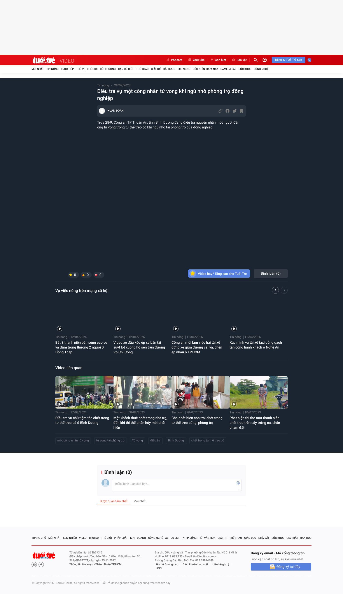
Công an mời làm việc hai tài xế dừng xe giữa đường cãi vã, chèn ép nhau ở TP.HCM (197, 347)
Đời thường (108, 69)
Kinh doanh (138, 537)
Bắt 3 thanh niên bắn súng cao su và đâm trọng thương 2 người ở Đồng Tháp (81, 347)
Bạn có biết (126, 69)
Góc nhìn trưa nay (205, 69)
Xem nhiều (70, 537)
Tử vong (137, 440)
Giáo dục (250, 537)
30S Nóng (184, 69)
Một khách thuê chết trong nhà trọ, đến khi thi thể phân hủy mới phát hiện (140, 423)
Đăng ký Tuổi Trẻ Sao (288, 60)
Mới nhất (38, 69)
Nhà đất (264, 537)
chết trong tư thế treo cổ (207, 440)
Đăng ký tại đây (288, 567)
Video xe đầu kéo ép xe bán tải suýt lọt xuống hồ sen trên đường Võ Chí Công (139, 347)
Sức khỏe (245, 69)
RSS (159, 568)
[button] (275, 291)
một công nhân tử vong (73, 440)
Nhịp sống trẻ (192, 537)
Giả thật (292, 537)
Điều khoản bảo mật (195, 564)
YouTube (196, 60)
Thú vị (80, 69)
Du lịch (175, 537)
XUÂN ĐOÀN (116, 110)
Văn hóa (209, 537)
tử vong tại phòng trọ (110, 440)
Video (82, 537)
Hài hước (169, 69)
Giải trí (156, 69)
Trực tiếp (67, 69)
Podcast (174, 60)
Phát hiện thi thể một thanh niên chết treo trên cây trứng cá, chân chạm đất (255, 423)
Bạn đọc (306, 537)
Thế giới (92, 69)
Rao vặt (239, 60)
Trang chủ (39, 537)
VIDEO (67, 61)
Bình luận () (271, 273)
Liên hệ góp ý (220, 564)
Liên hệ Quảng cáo (166, 564)
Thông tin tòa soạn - (82, 564)
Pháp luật (121, 537)
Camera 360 (228, 69)
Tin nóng (52, 69)
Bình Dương (176, 440)
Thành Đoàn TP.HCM (108, 564)
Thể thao (142, 69)
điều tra (155, 440)
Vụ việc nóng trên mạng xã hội (81, 290)
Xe (166, 537)
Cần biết (218, 60)
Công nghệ (261, 69)
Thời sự (94, 537)
